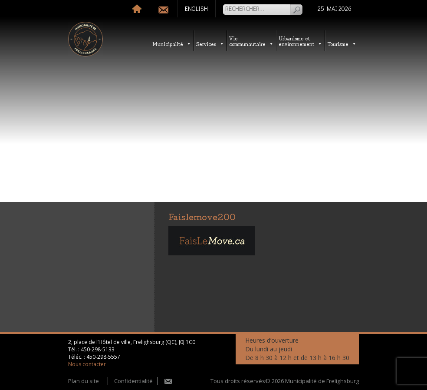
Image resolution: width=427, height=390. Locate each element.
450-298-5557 (103, 356)
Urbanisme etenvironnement (300, 41)
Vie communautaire (251, 41)
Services (210, 43)
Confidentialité (133, 381)
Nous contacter (87, 364)
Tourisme (342, 43)
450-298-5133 (98, 349)
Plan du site (83, 381)
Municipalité (171, 43)
